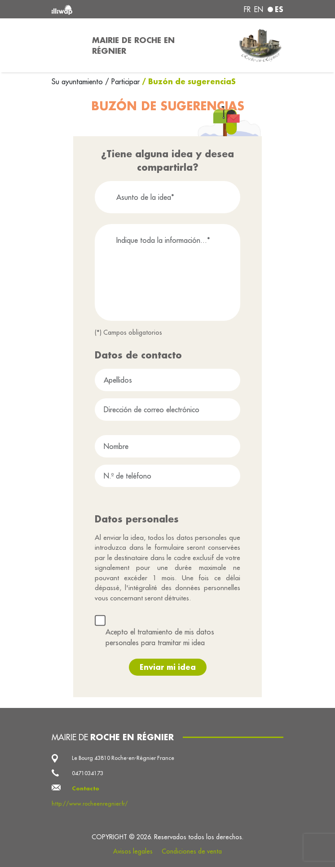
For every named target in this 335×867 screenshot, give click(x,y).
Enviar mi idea (168, 667)
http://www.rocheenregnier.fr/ (90, 803)
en (258, 9)
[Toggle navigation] (66, 45)
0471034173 (87, 773)
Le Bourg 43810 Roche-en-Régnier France (123, 758)
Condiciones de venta (192, 851)
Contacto (85, 788)
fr (247, 9)
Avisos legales (133, 851)
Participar (125, 81)
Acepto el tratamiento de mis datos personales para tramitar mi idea (160, 637)
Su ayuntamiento (78, 81)
